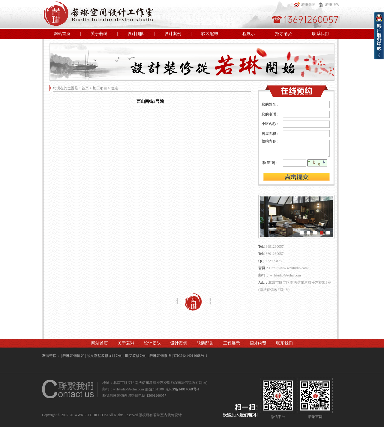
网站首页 (62, 33)
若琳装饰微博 (160, 356)
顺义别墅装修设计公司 (105, 356)
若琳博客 (328, 4)
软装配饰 (209, 33)
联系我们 (320, 33)
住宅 (114, 88)
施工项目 (100, 88)
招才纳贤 (283, 33)
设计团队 (136, 33)
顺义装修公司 (136, 356)
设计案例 (172, 33)
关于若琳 (99, 33)
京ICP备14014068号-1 (190, 356)
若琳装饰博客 (73, 356)
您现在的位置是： (67, 88)
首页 (85, 88)
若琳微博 (304, 4)
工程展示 (246, 33)
